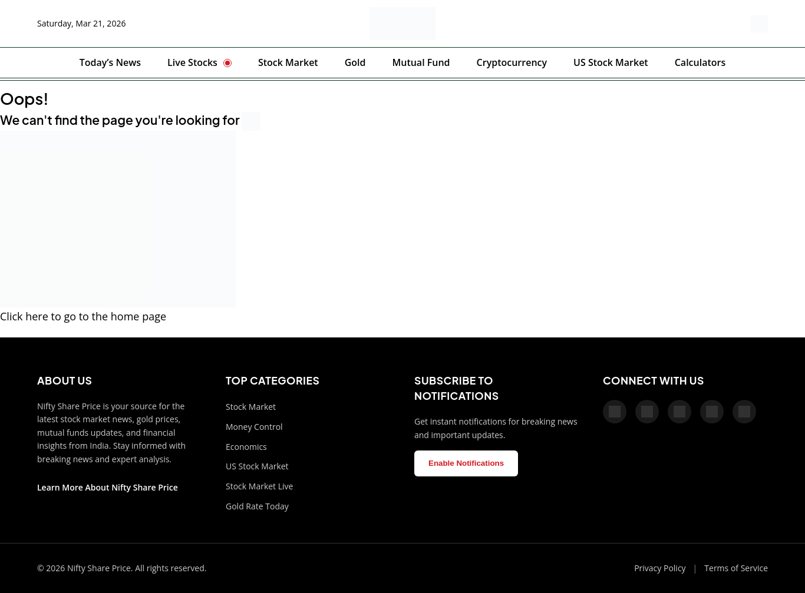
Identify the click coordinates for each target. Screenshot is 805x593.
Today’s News (110, 62)
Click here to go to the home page (83, 316)
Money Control (254, 426)
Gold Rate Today (257, 506)
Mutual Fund (421, 62)
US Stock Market (610, 62)
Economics (246, 446)
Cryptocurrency (512, 62)
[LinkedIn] (744, 411)
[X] (647, 411)
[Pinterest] (679, 411)
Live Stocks (192, 62)
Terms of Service (736, 568)
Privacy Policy (659, 568)
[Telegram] (712, 411)
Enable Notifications (466, 463)
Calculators (700, 62)
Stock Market (288, 62)
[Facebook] (614, 411)
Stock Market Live (259, 486)
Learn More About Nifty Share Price (107, 487)
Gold (355, 62)
